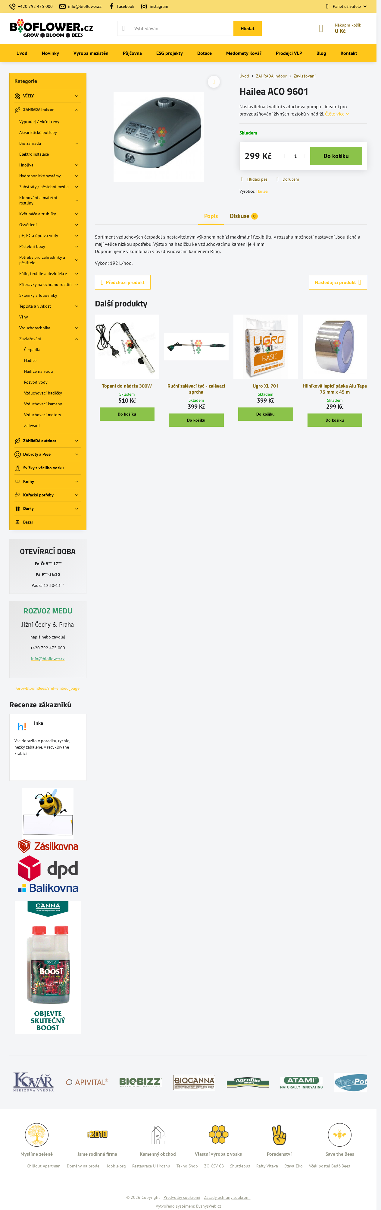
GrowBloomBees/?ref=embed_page (48, 688)
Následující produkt (338, 282)
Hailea (262, 191)
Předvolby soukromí (182, 1197)
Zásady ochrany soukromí (227, 1197)
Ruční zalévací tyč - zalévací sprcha (196, 388)
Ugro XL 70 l (265, 385)
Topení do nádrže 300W (127, 385)
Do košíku (336, 156)
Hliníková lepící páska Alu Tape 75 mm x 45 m (335, 388)
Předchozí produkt (123, 282)
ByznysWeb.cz (208, 1206)
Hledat (248, 28)
